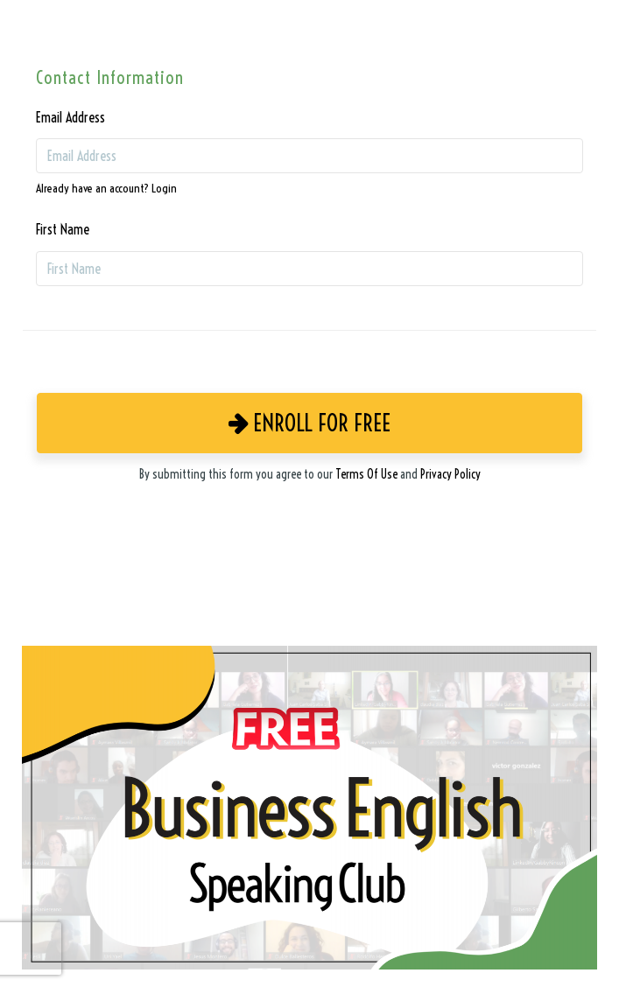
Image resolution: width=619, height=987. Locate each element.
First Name (62, 229)
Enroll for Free (309, 423)
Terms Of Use (366, 474)
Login (164, 188)
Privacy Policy (450, 474)
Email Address (70, 117)
